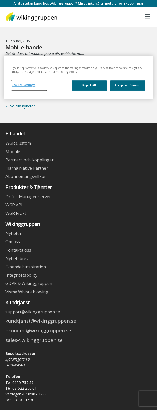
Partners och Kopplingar (29, 160)
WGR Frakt (15, 213)
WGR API (13, 205)
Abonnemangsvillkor (25, 176)
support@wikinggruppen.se (32, 312)
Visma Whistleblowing (26, 292)
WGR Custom (18, 143)
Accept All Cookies (128, 85)
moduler (111, 3)
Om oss (12, 241)
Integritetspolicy (21, 275)
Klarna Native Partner (26, 168)
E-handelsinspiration (25, 267)
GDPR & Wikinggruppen (28, 283)
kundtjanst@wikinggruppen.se (40, 321)
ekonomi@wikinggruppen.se (38, 330)
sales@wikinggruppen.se (34, 340)
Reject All (89, 85)
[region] (78, 77)
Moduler (13, 151)
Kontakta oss (18, 250)
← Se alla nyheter (20, 106)
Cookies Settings (23, 85)
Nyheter (13, 233)
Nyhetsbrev (16, 258)
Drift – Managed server (28, 196)
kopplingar (135, 3)
